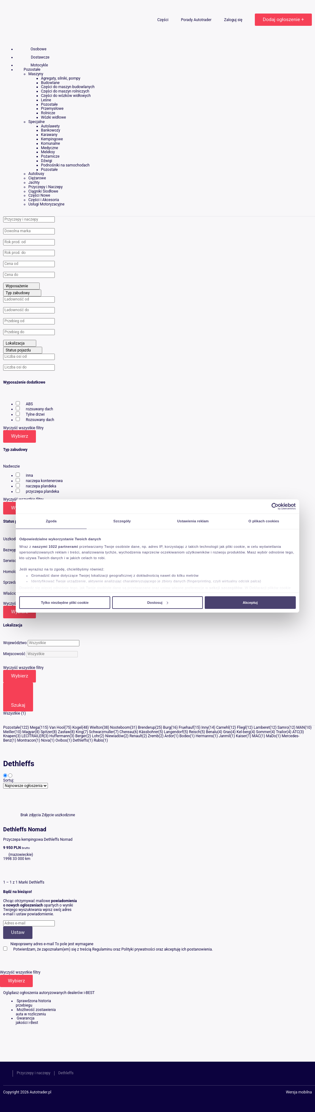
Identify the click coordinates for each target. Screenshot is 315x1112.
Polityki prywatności (138, 949)
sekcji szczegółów (225, 588)
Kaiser (241, 736)
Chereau (126, 732)
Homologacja (14, 572)
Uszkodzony (13, 539)
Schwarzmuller (101, 732)
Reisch (194, 732)
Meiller (8, 732)
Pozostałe (11, 727)
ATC (295, 732)
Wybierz (19, 436)
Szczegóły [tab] (122, 521)
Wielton (96, 727)
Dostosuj (157, 602)
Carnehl (222, 727)
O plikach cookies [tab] (264, 521)
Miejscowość (14, 654)
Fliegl (241, 727)
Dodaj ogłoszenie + (283, 19)
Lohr (96, 736)
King (79, 732)
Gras (227, 732)
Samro (283, 727)
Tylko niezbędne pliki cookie (65, 602)
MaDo (271, 736)
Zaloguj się (233, 20)
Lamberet (262, 727)
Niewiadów (114, 736)
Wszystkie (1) (14, 713)
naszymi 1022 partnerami (55, 546)
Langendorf (173, 732)
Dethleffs (80, 740)
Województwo (15, 643)
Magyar (28, 732)
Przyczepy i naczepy (33, 1073)
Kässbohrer (148, 732)
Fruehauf (186, 727)
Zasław (64, 732)
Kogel (77, 727)
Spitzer (46, 732)
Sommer (263, 732)
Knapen (9, 736)
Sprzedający (13, 582)
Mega (34, 727)
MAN (300, 727)
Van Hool (57, 727)
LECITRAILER (32, 736)
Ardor (169, 736)
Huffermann (59, 736)
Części (163, 20)
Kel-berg (243, 732)
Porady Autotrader (197, 20)
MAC (256, 736)
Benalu (212, 732)
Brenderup (146, 727)
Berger (80, 736)
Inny (204, 727)
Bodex (185, 736)
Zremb (153, 736)
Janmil (224, 736)
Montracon (26, 740)
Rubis (98, 740)
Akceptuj (250, 602)
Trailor (281, 732)
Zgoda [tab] (51, 521)
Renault (135, 736)
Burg (167, 727)
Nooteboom (120, 727)
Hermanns (204, 736)
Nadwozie (11, 466)
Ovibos (61, 740)
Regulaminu (102, 949)
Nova (45, 740)
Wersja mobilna (299, 1092)
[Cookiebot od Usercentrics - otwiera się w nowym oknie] (268, 506)
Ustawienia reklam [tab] (193, 521)
